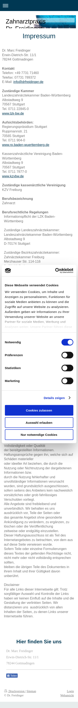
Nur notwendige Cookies (39, 434)
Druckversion (14, 691)
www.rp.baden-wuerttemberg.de (25, 145)
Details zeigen (54, 397)
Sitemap (31, 691)
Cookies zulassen (39, 410)
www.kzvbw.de (13, 176)
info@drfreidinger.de (28, 82)
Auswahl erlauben (39, 422)
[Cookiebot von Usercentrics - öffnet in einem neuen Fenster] (55, 270)
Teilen (12, 675)
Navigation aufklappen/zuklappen (39, 5)
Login (70, 691)
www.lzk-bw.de (13, 113)
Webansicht (67, 695)
